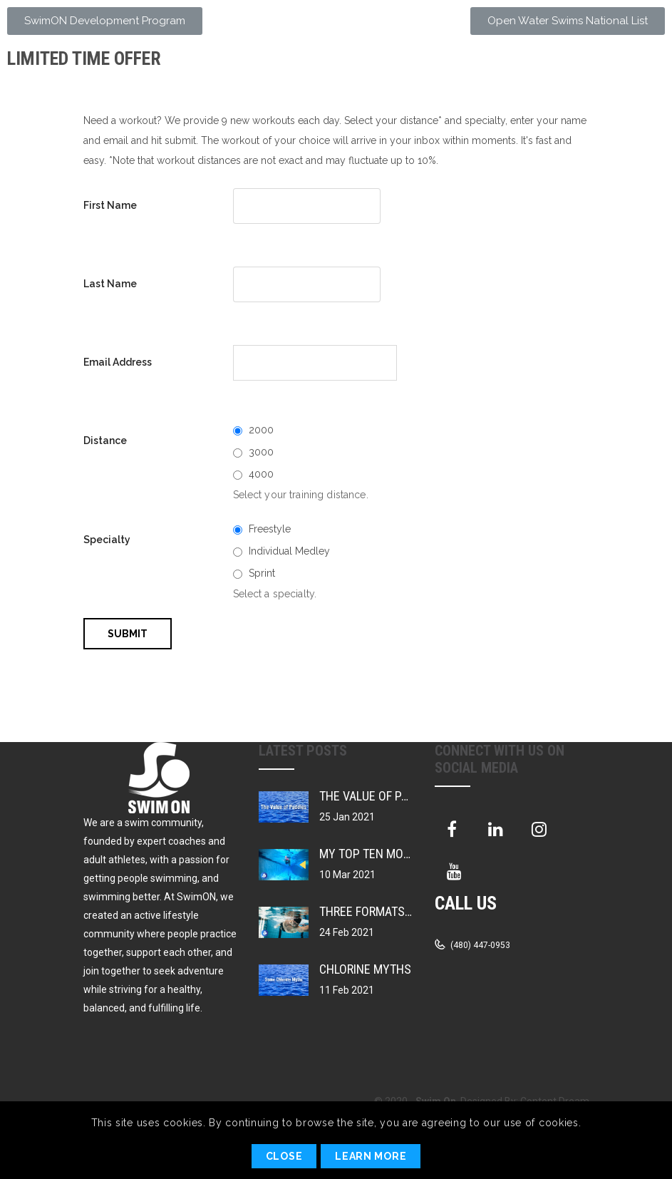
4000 (261, 474)
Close (284, 1156)
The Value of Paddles (380, 795)
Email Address (117, 362)
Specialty (106, 539)
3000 (261, 452)
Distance (105, 440)
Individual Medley (289, 551)
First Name (110, 205)
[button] (104, 21)
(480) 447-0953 (479, 945)
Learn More (370, 1156)
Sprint (262, 573)
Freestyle (270, 529)
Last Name (110, 283)
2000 (261, 430)
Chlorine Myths (365, 969)
